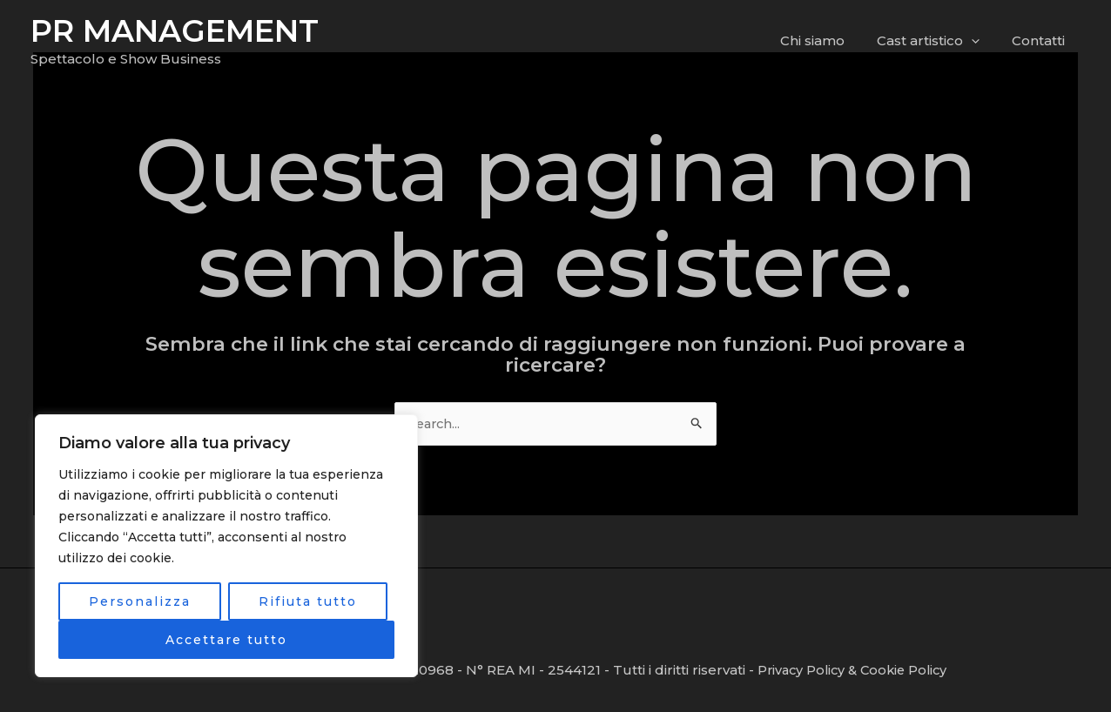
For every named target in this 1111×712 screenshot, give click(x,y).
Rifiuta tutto (308, 601)
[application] (980, 40)
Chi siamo (827, 40)
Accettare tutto (226, 640)
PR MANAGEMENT (174, 31)
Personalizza (140, 601)
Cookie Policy (910, 670)
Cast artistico (936, 40)
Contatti (1040, 40)
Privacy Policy (803, 670)
